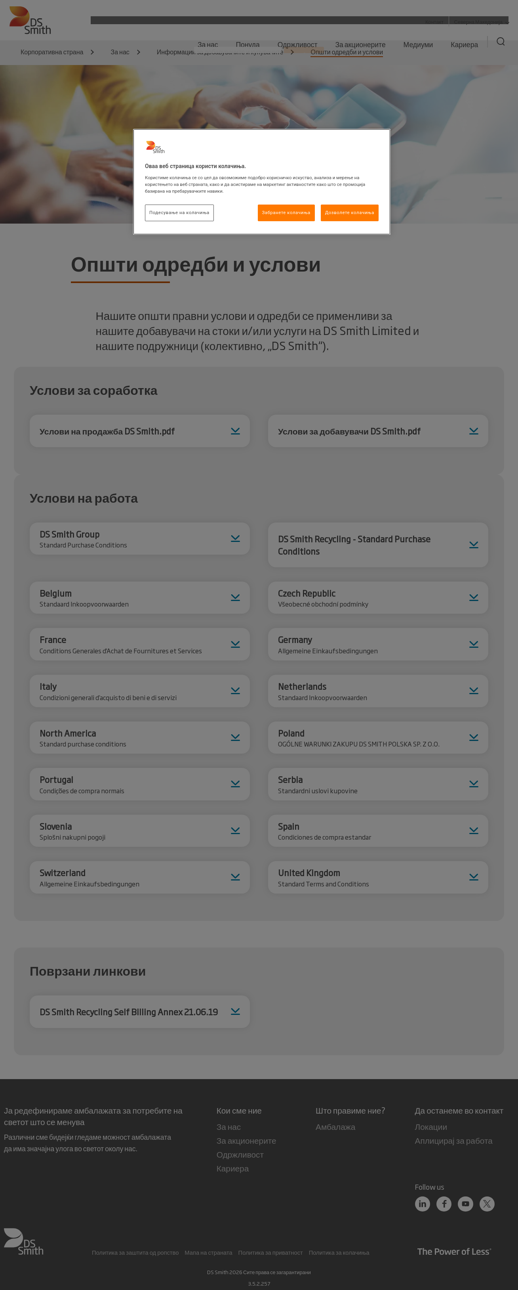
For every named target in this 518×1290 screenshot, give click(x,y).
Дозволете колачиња (349, 212)
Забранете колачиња (286, 212)
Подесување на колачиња (179, 212)
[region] (261, 182)
